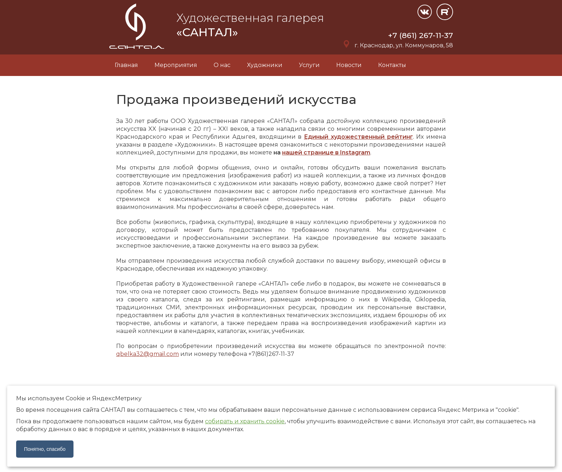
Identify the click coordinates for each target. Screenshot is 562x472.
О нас (222, 65)
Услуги (309, 65)
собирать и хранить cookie (245, 421)
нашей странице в (326, 152)
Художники (264, 65)
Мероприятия (175, 65)
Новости (349, 65)
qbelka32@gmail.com (147, 354)
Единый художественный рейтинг (358, 136)
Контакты (392, 65)
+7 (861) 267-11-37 (420, 35)
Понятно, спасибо (45, 449)
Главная (126, 65)
